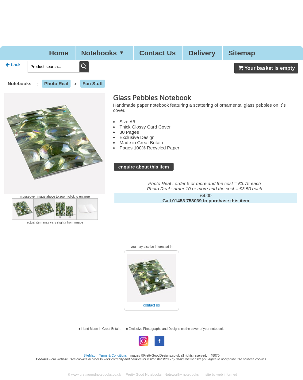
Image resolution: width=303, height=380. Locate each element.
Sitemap (241, 53)
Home (58, 53)
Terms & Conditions (113, 355)
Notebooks (103, 53)
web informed (227, 374)
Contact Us (157, 53)
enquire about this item (143, 166)
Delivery (202, 53)
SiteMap (89, 355)
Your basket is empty (266, 68)
